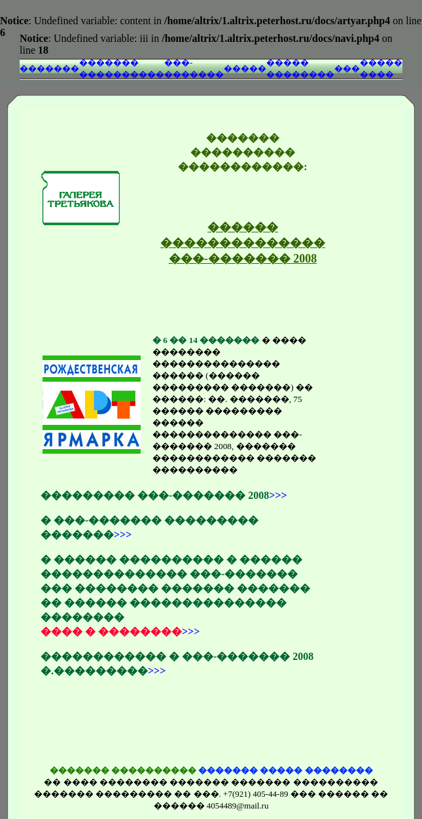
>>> (278, 495)
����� (245, 68)
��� (347, 68)
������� (49, 68)
